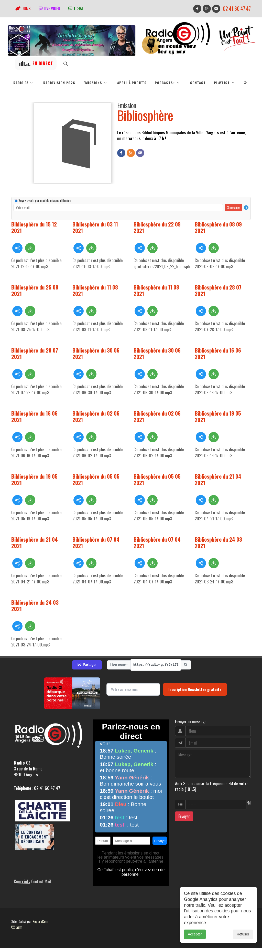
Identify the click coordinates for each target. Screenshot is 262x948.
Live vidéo (49, 8)
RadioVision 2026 (59, 82)
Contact (198, 82)
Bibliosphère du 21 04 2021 (218, 479)
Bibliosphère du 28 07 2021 (218, 290)
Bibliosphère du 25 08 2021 (34, 290)
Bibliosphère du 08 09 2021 (218, 227)
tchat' (76, 8)
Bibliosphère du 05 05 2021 (95, 479)
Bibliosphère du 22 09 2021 (157, 227)
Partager (87, 665)
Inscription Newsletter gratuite (195, 689)
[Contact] (140, 153)
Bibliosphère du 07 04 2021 (95, 542)
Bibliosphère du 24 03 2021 (218, 542)
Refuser (243, 940)
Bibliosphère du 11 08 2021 (95, 290)
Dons (22, 8)
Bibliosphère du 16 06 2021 (218, 353)
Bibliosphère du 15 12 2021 (34, 227)
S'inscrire (233, 207)
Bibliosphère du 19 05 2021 (218, 416)
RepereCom (40, 921)
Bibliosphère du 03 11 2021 (95, 227)
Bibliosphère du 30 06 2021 (95, 353)
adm (16, 927)
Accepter (195, 940)
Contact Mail (41, 882)
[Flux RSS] (131, 153)
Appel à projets (132, 82)
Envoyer (184, 816)
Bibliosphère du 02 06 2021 (95, 416)
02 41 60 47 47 (237, 8)
